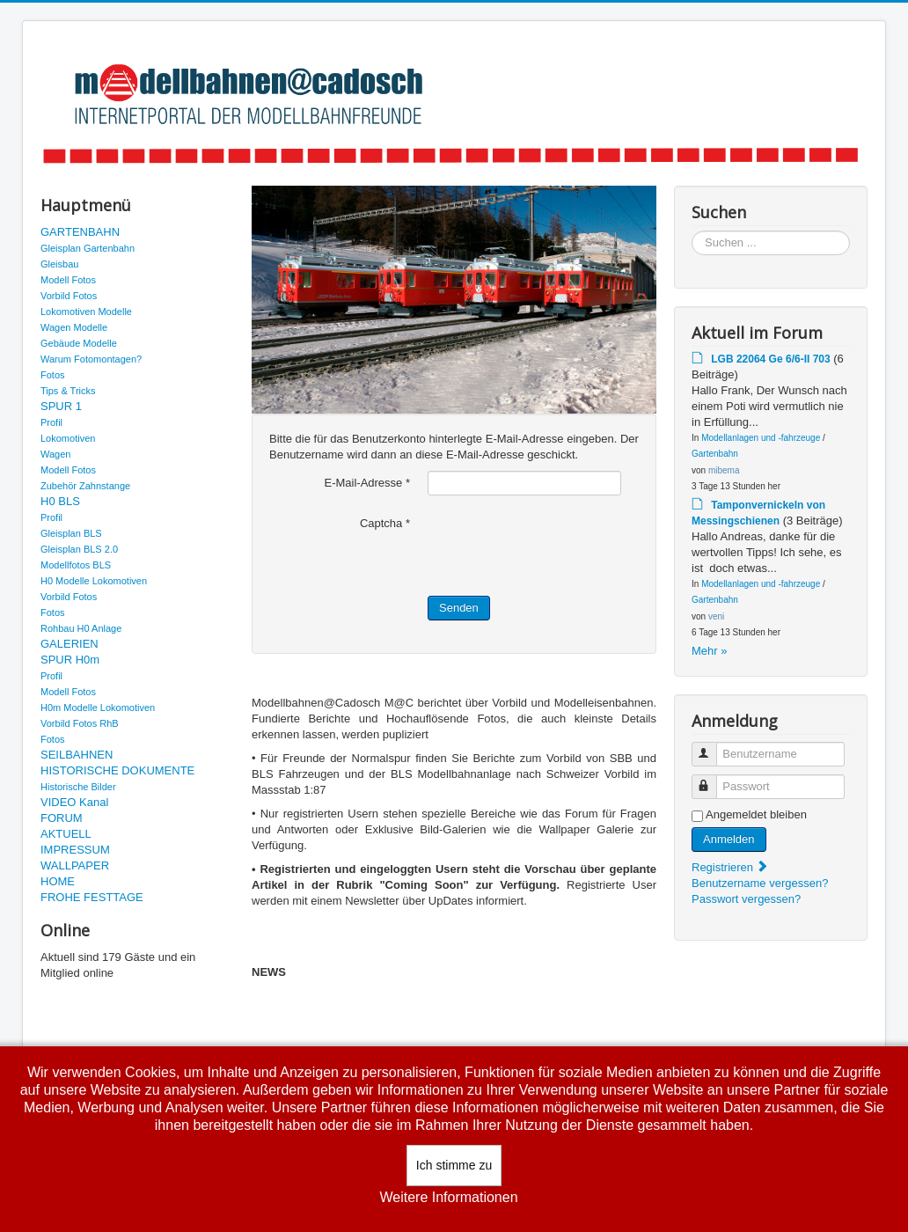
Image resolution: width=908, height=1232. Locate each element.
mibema (724, 470)
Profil (51, 422)
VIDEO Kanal (74, 802)
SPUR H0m (69, 659)
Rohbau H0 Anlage (80, 628)
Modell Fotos (68, 280)
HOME (57, 881)
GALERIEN (69, 643)
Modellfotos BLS (75, 565)
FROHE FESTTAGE (91, 897)
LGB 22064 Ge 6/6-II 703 (770, 359)
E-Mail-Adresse (367, 482)
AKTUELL (66, 833)
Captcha (385, 523)
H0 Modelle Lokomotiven (93, 581)
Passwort (712, 779)
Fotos (52, 375)
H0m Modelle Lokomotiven (97, 707)
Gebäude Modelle (78, 343)
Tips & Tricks (68, 390)
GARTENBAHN (80, 231)
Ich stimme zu (454, 1165)
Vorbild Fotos (68, 295)
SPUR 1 (61, 406)
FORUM (61, 818)
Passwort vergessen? (746, 899)
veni (716, 616)
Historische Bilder (78, 786)
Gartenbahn (715, 453)
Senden (459, 607)
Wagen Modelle (73, 327)
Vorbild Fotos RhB (79, 723)
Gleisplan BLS (71, 533)
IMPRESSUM (75, 849)
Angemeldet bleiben (756, 814)
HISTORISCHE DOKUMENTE (117, 770)
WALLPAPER (74, 865)
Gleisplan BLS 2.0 (79, 549)
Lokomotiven (67, 438)
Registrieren (730, 867)
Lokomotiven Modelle (86, 311)
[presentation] (561, 545)
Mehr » (709, 650)
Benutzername (712, 746)
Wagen (55, 454)
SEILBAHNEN (76, 754)
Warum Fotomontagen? (91, 359)
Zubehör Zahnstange (85, 485)
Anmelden (729, 839)
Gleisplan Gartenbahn (87, 248)
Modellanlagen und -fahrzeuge (760, 438)
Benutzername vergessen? (760, 883)
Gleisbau (59, 264)
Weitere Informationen (448, 1197)
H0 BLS (60, 501)
